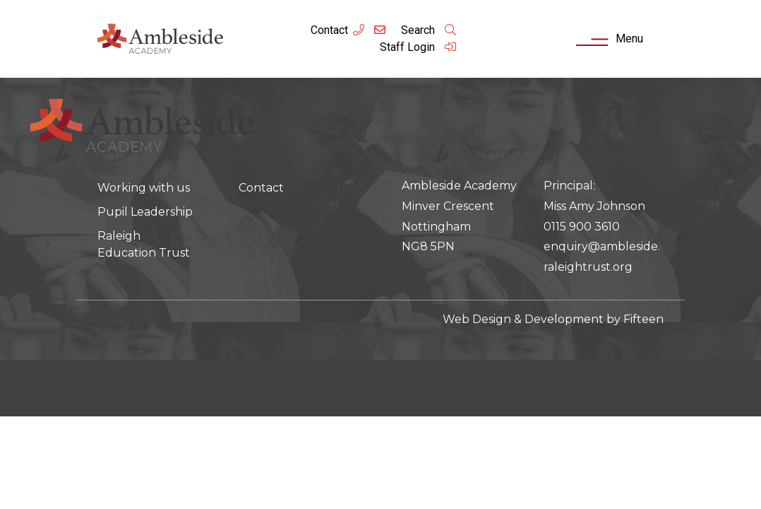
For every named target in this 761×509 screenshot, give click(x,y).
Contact (329, 30)
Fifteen (643, 319)
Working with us (143, 187)
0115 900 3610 (582, 226)
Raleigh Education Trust (143, 244)
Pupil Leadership (145, 211)
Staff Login (418, 47)
